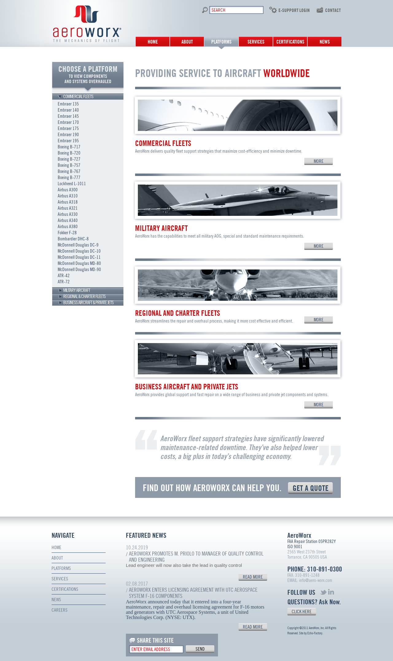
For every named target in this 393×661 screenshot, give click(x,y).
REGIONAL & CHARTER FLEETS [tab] (84, 296)
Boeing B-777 (69, 177)
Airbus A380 (68, 226)
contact (333, 10)
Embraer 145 (68, 116)
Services (255, 42)
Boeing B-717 (69, 147)
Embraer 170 (68, 122)
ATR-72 (64, 282)
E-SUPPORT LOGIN (294, 10)
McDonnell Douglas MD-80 (79, 263)
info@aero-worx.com (315, 580)
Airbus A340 (68, 220)
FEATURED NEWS (146, 535)
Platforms (221, 42)
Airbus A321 (68, 208)
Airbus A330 (68, 214)
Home (153, 42)
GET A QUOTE (311, 488)
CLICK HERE (302, 611)
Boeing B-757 (69, 165)
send (200, 649)
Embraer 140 (68, 110)
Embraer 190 (68, 134)
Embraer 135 (68, 104)
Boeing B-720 (69, 153)
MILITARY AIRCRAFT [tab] (76, 290)
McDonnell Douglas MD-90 (79, 269)
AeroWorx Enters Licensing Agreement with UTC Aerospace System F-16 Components (193, 592)
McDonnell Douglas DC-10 (79, 251)
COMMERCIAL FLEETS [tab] (78, 96)
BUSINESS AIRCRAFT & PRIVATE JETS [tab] (88, 302)
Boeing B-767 (69, 171)
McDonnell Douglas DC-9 (78, 245)
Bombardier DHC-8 (73, 239)
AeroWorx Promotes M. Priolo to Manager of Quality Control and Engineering (196, 556)
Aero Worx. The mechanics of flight (87, 24)
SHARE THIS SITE (155, 640)
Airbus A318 (68, 202)
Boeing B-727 (69, 159)
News (325, 42)
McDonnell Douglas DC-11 (79, 257)
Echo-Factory (314, 633)
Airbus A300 (68, 190)
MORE (319, 161)
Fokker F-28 (67, 232)
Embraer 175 (68, 128)
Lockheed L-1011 (72, 183)
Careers (60, 610)
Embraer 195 (68, 140)
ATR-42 (64, 275)
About (187, 42)
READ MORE (253, 577)
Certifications (290, 42)
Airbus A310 (68, 196)
